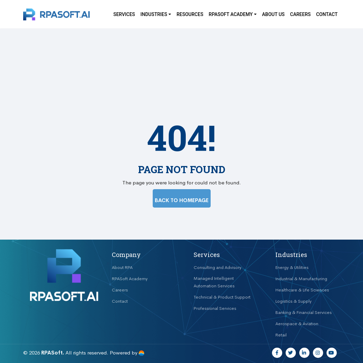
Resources (190, 14)
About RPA (122, 267)
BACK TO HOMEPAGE (182, 200)
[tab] (141, 254)
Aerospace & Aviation (296, 324)
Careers (300, 14)
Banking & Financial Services (303, 312)
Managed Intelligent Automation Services (214, 282)
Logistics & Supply (293, 301)
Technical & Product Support (222, 297)
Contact (326, 14)
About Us (273, 14)
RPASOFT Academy (231, 14)
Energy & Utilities (291, 267)
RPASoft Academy (130, 279)
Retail (281, 335)
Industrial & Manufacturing (301, 279)
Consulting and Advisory (217, 267)
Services (124, 14)
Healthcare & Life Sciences (302, 290)
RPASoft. (52, 352)
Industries (153, 14)
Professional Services (215, 308)
